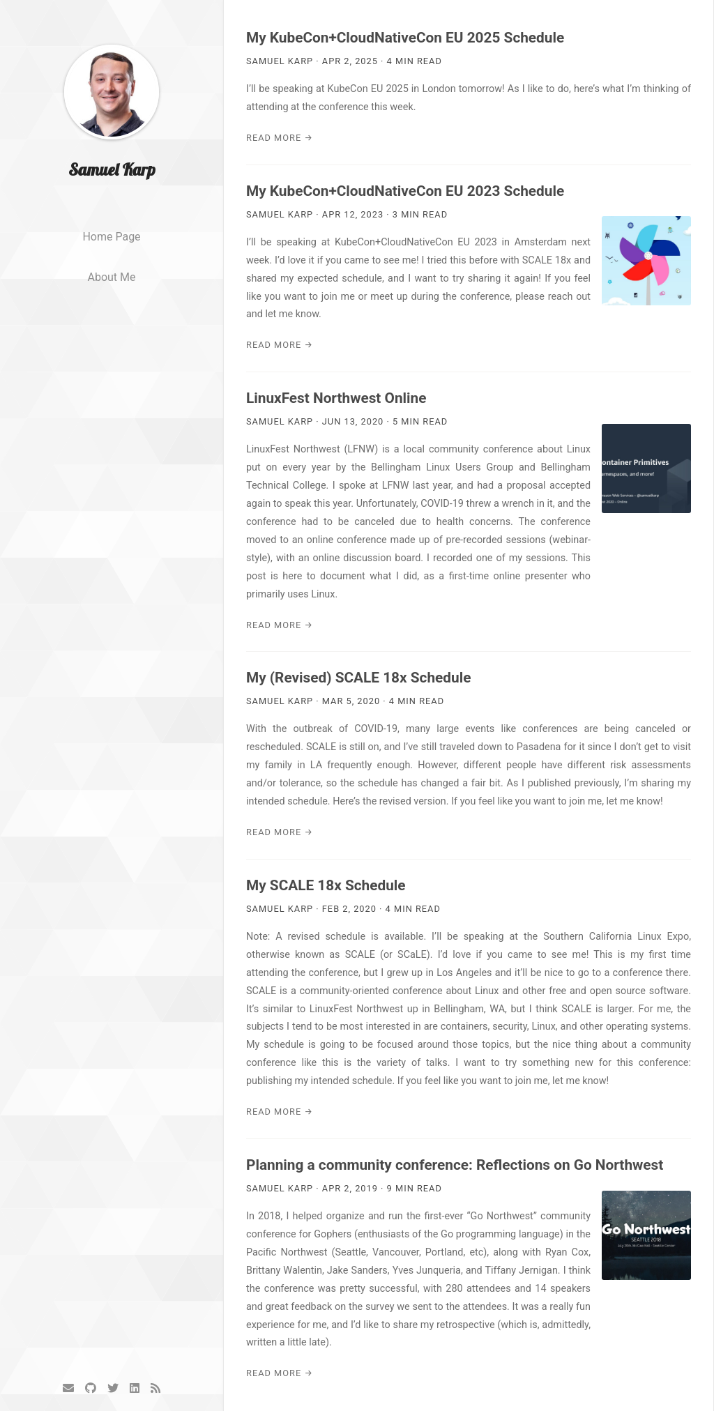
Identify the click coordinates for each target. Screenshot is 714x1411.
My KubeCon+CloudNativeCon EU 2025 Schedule (405, 37)
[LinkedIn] (134, 1388)
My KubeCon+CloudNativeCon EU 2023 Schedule (405, 191)
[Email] (68, 1388)
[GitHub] (90, 1388)
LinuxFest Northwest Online (336, 398)
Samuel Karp (111, 169)
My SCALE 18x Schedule (326, 885)
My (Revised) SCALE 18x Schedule (358, 677)
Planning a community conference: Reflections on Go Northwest (454, 1165)
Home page (111, 236)
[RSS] (155, 1388)
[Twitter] (113, 1388)
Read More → (279, 137)
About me (111, 277)
